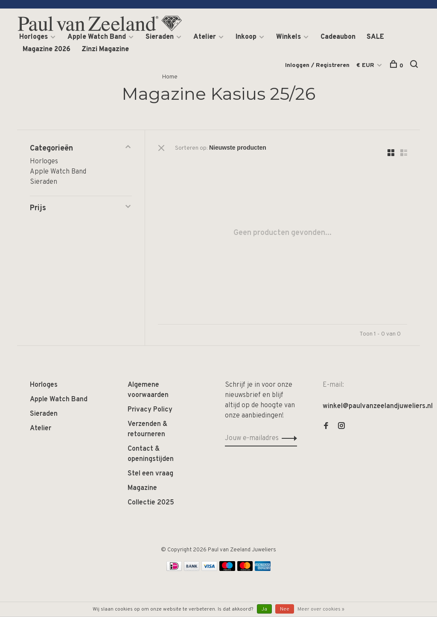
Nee (284, 609)
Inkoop (246, 37)
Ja (264, 609)
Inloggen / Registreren (317, 65)
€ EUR (366, 65)
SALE (375, 37)
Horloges (33, 37)
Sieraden (160, 37)
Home (170, 77)
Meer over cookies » (320, 609)
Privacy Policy (150, 410)
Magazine (142, 488)
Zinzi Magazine (105, 49)
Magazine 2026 (46, 49)
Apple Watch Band (96, 37)
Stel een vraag (150, 473)
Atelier (204, 37)
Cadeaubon (337, 37)
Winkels (288, 37)
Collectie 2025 (151, 502)
